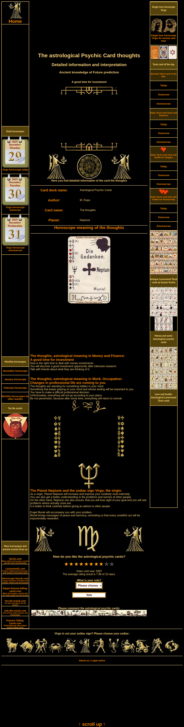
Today (163, 85)
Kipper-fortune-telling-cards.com (15, 591)
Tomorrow (163, 94)
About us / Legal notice (92, 660)
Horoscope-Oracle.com (15, 580)
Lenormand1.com (15, 570)
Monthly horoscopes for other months (15, 397)
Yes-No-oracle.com (15, 603)
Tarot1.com (15, 560)
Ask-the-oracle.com (15, 612)
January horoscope (15, 379)
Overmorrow (164, 103)
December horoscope (15, 371)
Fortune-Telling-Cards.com (15, 623)
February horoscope (15, 387)
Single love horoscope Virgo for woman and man (163, 37)
